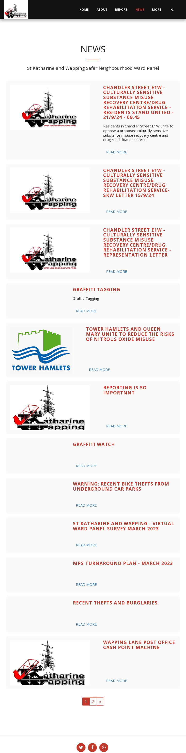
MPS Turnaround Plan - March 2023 (123, 563)
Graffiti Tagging (96, 289)
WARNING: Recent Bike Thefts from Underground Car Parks (121, 486)
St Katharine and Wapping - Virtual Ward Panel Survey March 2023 (123, 526)
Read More (116, 151)
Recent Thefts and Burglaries (115, 603)
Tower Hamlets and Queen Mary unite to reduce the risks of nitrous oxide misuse (130, 334)
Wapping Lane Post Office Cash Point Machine (139, 644)
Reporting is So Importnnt (125, 390)
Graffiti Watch (94, 444)
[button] (172, 9)
